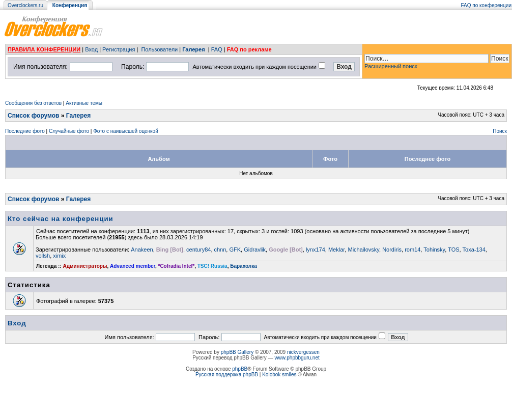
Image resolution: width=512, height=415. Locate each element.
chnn (220, 249)
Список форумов (33, 115)
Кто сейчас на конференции (60, 219)
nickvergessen (303, 352)
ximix (59, 256)
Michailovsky (363, 249)
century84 (198, 249)
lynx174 (315, 249)
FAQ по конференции (486, 5)
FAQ (216, 49)
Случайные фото (69, 131)
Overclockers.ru (25, 5)
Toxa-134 (474, 249)
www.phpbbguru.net (296, 358)
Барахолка (243, 266)
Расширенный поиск (390, 66)
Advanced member (132, 266)
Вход (91, 49)
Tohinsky (434, 249)
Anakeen (142, 249)
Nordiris (392, 249)
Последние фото (25, 131)
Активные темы (84, 103)
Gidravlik (255, 249)
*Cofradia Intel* (176, 266)
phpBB (239, 369)
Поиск (500, 131)
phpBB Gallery (237, 352)
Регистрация (118, 49)
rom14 (412, 249)
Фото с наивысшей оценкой (125, 131)
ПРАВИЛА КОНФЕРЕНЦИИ (44, 49)
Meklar (336, 249)
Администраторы (85, 266)
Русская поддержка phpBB (226, 374)
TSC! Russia (212, 266)
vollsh (43, 256)
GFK (235, 249)
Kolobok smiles (279, 374)
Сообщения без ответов (33, 103)
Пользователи (159, 49)
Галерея (193, 49)
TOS (453, 249)
